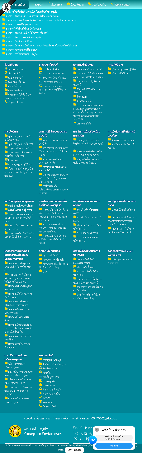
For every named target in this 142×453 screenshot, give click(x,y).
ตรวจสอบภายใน (82, 100)
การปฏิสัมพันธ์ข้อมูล (50, 359)
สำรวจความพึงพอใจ (50, 389)
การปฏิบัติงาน (115, 64)
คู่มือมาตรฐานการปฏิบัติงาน (122, 69)
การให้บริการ (11, 131)
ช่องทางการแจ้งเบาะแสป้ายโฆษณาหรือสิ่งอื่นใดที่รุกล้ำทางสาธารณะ (18, 172)
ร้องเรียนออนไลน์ (48, 368)
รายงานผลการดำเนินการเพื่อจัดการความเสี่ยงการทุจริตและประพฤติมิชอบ (52, 228)
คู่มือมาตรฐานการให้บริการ (18, 143)
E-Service (11, 160)
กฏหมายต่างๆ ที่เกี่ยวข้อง (52, 259)
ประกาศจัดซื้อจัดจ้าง (84, 267)
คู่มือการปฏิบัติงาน (118, 73)
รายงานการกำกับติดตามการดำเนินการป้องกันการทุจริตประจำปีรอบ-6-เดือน (122, 221)
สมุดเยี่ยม (45, 372)
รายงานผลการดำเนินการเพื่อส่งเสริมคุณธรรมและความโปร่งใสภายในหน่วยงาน (39, 20)
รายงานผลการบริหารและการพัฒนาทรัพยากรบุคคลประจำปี (18, 391)
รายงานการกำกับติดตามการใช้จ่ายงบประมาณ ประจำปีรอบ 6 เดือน (54, 151)
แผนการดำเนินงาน (83, 64)
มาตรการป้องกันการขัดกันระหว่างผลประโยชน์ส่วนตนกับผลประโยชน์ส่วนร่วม (39, 45)
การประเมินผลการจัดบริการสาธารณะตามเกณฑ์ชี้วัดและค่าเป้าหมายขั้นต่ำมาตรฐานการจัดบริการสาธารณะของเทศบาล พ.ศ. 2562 (88, 112)
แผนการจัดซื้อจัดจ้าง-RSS (52, 77)
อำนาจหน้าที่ (12, 73)
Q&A (43, 271)
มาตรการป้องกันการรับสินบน (17, 41)
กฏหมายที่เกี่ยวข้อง (49, 251)
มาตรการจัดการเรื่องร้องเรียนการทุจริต (21, 37)
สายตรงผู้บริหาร (48, 381)
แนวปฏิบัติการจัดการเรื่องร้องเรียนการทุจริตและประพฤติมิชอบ (88, 143)
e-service (45, 402)
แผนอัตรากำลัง (82, 123)
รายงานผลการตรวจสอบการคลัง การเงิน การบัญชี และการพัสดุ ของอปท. (53, 178)
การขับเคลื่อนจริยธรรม (85, 232)
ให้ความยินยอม (74, 450)
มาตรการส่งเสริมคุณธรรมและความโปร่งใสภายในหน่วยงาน (30, 15)
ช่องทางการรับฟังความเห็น (122, 140)
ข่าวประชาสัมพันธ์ (48, 64)
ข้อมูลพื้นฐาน (11, 64)
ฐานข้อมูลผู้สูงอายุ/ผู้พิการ (18, 164)
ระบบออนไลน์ (46, 355)
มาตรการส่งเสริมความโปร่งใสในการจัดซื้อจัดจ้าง (26, 32)
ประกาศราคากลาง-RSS (51, 73)
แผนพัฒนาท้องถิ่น (14, 81)
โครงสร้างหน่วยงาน (15, 69)
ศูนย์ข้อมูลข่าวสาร (49, 376)
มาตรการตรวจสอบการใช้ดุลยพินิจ (19, 49)
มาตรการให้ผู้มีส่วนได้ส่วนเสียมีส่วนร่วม (21, 28)
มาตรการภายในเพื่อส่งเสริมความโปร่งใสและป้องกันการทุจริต (16, 255)
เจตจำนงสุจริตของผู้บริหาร (19, 201)
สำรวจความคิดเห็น (49, 393)
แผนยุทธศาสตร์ (13, 77)
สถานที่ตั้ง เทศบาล (14, 86)
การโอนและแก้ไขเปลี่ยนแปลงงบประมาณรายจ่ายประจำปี (53, 189)
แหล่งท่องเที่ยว (13, 90)
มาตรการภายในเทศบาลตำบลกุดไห (20, 53)
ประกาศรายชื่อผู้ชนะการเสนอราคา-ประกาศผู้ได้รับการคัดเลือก (52, 90)
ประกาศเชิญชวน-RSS (50, 81)
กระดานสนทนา (48, 385)
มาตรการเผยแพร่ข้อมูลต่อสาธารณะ (20, 24)
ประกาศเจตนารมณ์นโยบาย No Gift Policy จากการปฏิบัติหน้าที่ (18, 217)
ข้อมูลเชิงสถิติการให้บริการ (18, 148)
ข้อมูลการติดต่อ (13, 102)
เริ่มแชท (114, 446)
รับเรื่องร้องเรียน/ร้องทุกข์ (52, 364)
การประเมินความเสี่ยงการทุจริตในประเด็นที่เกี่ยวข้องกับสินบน (52, 239)
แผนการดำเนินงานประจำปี (87, 69)
